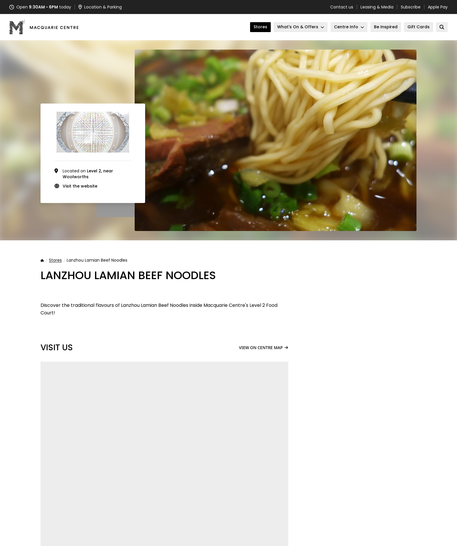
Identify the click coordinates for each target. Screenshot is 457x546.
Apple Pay (438, 7)
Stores (55, 260)
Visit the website (80, 186)
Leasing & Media (377, 7)
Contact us (341, 7)
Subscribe (411, 7)
